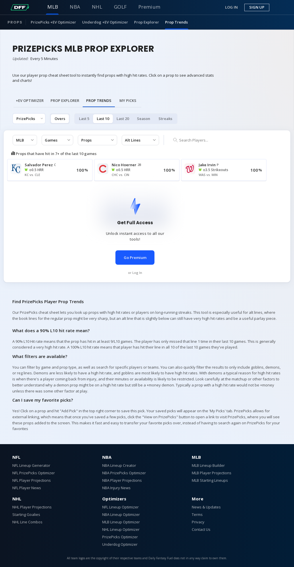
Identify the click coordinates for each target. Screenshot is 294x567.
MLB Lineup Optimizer (121, 522)
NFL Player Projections (31, 480)
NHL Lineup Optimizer (121, 529)
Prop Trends (176, 22)
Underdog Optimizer (120, 544)
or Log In (135, 272)
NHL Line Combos (27, 522)
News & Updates (206, 507)
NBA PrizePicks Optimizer (124, 472)
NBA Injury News (116, 487)
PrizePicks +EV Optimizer (53, 22)
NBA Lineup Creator (119, 465)
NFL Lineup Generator (31, 465)
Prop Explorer (146, 22)
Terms (197, 514)
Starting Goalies (26, 514)
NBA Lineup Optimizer (121, 514)
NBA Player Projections (122, 480)
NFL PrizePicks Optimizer (33, 472)
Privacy (198, 522)
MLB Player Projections (211, 472)
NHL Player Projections (32, 507)
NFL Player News (26, 487)
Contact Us (201, 529)
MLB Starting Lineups (210, 480)
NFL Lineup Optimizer (120, 507)
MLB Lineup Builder (208, 465)
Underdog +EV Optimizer (105, 22)
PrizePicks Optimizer (120, 536)
